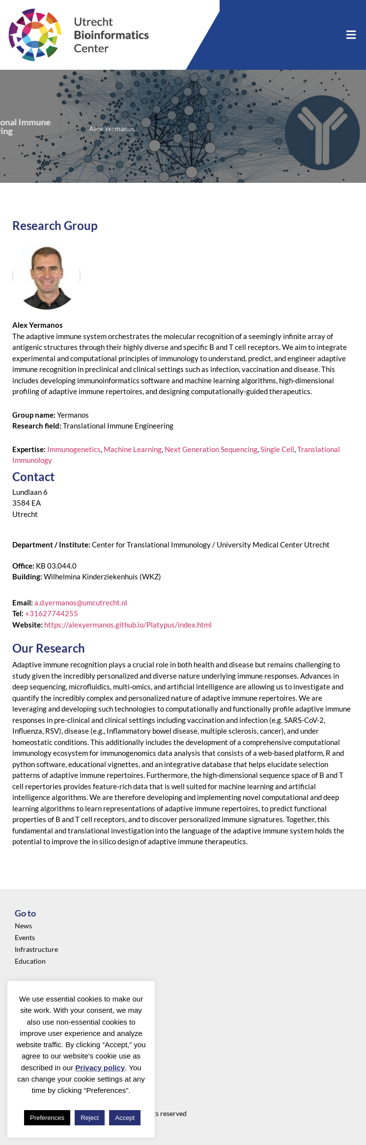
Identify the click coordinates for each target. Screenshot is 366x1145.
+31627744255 (51, 613)
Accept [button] (125, 1117)
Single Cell (277, 449)
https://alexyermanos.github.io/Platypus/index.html (128, 624)
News (23, 925)
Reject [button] (90, 1117)
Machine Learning (133, 449)
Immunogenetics (74, 449)
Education (30, 961)
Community (33, 1022)
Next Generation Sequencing (211, 449)
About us (28, 1010)
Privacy (26, 999)
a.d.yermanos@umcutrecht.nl (80, 602)
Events (25, 937)
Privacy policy (100, 1067)
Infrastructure (36, 949)
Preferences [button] (47, 1117)
